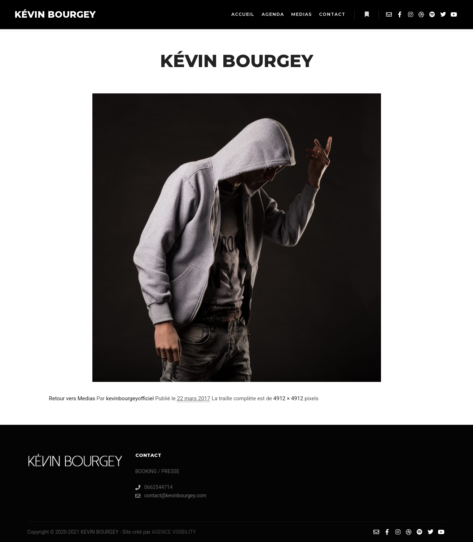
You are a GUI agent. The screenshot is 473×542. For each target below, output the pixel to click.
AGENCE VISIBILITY (174, 532)
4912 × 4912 (288, 398)
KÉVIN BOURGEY (50, 14)
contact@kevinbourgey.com (170, 496)
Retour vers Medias (72, 398)
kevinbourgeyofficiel (130, 398)
